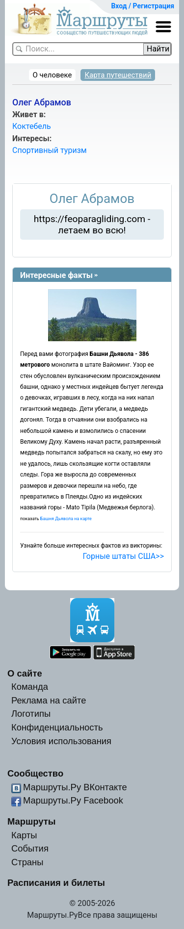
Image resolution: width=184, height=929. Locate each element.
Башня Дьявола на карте (66, 518)
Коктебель (31, 126)
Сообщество (35, 773)
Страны (27, 862)
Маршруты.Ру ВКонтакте (75, 787)
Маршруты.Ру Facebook (73, 800)
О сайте (24, 673)
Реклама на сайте (48, 700)
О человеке (52, 75)
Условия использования (61, 741)
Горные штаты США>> (123, 556)
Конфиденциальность (57, 727)
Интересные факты (56, 275)
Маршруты (31, 821)
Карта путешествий (117, 75)
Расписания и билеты (56, 883)
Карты (24, 835)
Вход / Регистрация (142, 6)
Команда (29, 686)
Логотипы (31, 713)
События (30, 848)
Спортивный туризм (49, 150)
